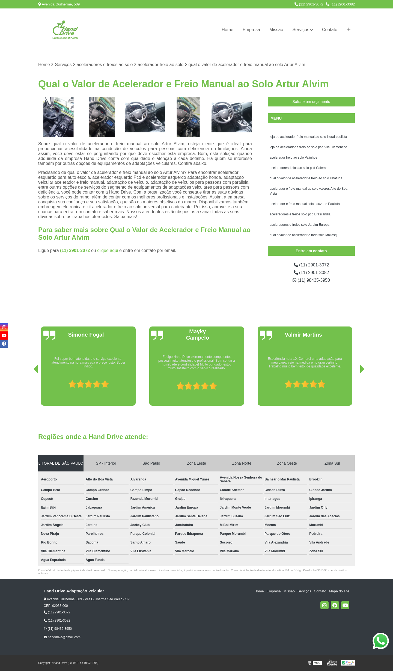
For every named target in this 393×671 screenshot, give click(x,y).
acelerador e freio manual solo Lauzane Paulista (305, 204)
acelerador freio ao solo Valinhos (294, 157)
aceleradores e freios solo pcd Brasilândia (300, 214)
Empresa (251, 29)
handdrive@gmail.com (62, 637)
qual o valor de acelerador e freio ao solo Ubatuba (306, 178)
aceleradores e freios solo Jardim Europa (299, 225)
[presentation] (28, 390)
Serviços (301, 29)
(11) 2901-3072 (308, 4)
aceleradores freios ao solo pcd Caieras (298, 168)
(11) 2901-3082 (340, 4)
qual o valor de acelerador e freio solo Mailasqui (304, 235)
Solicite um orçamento (311, 101)
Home (227, 29)
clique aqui (107, 250)
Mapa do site (339, 591)
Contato (329, 29)
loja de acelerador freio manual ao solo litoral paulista (308, 137)
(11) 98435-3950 (311, 280)
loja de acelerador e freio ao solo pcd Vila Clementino (308, 147)
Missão (276, 29)
